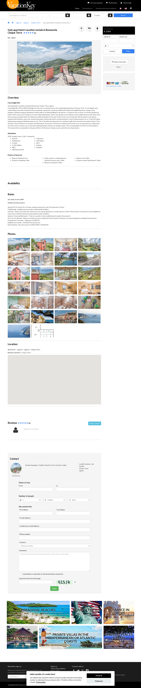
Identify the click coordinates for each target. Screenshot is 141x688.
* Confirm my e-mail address (29, 526)
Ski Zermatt (109, 647)
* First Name (23, 510)
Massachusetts (80, 614)
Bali (14, 612)
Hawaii (96, 612)
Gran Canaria (77, 646)
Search (123, 15)
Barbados (16, 614)
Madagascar (128, 640)
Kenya (123, 645)
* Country (22, 542)
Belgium (121, 618)
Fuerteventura (67, 646)
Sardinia (95, 644)
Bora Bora (62, 616)
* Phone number (24, 534)
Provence (115, 618)
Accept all (99, 675)
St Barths (32, 612)
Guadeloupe (53, 612)
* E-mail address (25, 518)
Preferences (99, 681)
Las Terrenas (32, 616)
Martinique (44, 612)
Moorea (55, 616)
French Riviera (43, 644)
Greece (77, 644)
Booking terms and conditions (106, 8)
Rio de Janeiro (110, 640)
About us (54, 666)
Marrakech (119, 643)
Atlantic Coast (53, 644)
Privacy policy (55, 671)
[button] (54, 378)
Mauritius (47, 614)
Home (77, 8)
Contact (112, 51)
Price (128, 51)
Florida (38, 612)
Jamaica (9, 614)
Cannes (123, 616)
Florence (112, 616)
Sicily (100, 644)
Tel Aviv (112, 643)
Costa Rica (126, 643)
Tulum (107, 645)
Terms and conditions (58, 669)
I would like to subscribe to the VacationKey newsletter (42, 574)
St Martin (26, 612)
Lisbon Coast (85, 648)
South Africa (119, 640)
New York (85, 612)
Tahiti (50, 616)
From (21, 486)
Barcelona (118, 620)
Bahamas (60, 612)
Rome (107, 616)
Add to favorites (119, 62)
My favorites (111, 3)
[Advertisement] (54, 173)
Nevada (87, 614)
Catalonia (66, 648)
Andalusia (59, 648)
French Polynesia (42, 616)
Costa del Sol (92, 646)
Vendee (78, 648)
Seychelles (54, 614)
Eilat (132, 643)
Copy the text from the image (30, 578)
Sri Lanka (25, 616)
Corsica (89, 644)
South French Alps (115, 645)
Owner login (126, 3)
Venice (118, 616)
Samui (13, 642)
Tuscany (72, 648)
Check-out (123, 37)
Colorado (94, 614)
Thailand (19, 612)
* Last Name (60, 510)
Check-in (107, 37)
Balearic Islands (39, 614)
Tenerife (53, 646)
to (57, 486)
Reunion (61, 614)
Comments (23, 550)
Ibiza (67, 644)
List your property (95, 3)
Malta (48, 646)
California (78, 612)
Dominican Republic (26, 614)
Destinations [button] (88, 8)
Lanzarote (59, 646)
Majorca (71, 644)
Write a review (95, 423)
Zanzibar (106, 643)
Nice (127, 616)
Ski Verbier (129, 645)
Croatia (42, 646)
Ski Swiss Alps (118, 647)
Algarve (84, 646)
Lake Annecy (128, 647)
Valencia (127, 618)
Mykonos (83, 644)
